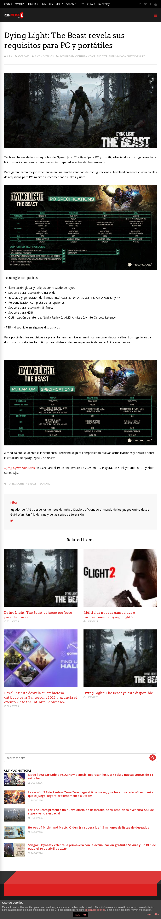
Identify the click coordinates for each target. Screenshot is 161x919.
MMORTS (47, 4)
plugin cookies (152, 914)
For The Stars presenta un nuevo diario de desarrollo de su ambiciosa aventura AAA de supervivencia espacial (91, 811)
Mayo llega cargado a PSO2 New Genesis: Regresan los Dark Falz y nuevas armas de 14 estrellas (90, 776)
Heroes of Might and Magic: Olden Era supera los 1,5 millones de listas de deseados (88, 827)
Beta (81, 4)
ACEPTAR (80, 914)
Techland (44, 483)
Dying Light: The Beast (22, 483)
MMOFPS (20, 4)
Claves (91, 4)
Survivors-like (136, 56)
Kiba (9, 56)
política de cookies (95, 909)
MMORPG (33, 4)
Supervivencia (117, 56)
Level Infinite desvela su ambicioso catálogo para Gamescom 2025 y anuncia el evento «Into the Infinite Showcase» (40, 697)
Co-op (92, 56)
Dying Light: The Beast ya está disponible (118, 693)
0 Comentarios (44, 56)
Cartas (8, 4)
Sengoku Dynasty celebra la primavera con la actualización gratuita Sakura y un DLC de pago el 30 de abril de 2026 (92, 846)
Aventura (81, 56)
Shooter (71, 4)
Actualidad (67, 56)
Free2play (104, 4)
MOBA (59, 4)
